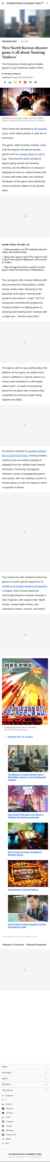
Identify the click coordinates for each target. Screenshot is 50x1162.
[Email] (30, 82)
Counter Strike (27, 154)
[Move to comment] (35, 82)
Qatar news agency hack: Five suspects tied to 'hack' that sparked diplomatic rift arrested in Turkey (24, 260)
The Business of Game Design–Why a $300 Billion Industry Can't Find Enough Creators (27, 777)
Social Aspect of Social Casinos (23, 889)
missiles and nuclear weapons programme (24, 586)
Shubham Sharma (13, 74)
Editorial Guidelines (37, 945)
